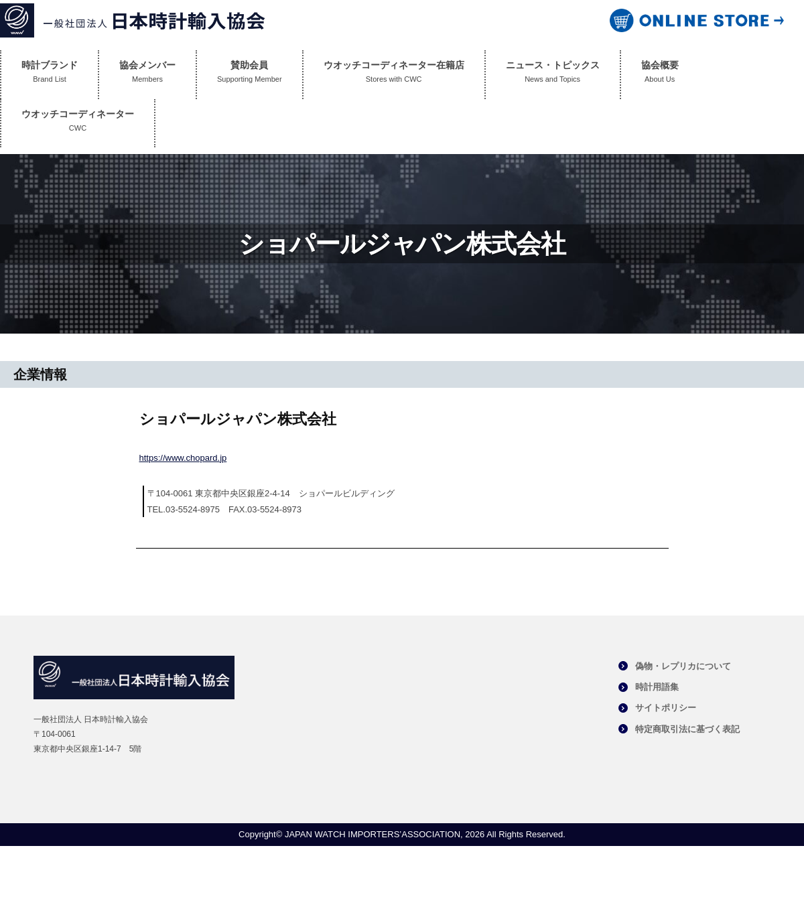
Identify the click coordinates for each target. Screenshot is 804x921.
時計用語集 (657, 687)
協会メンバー (147, 74)
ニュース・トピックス (553, 74)
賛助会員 (249, 74)
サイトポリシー (665, 708)
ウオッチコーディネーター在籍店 (394, 74)
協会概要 (660, 74)
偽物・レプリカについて (683, 666)
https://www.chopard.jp (183, 458)
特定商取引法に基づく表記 (687, 729)
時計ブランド (49, 74)
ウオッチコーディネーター (77, 123)
